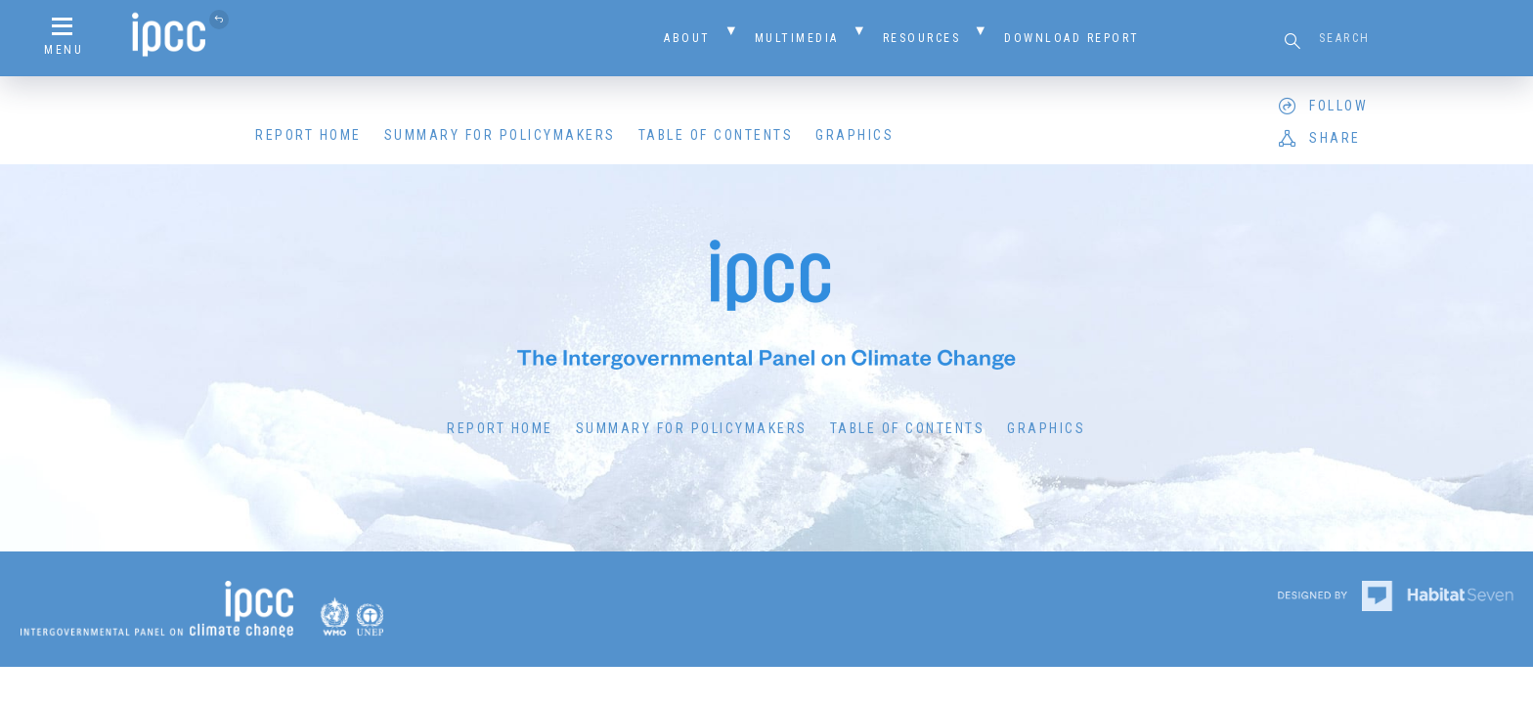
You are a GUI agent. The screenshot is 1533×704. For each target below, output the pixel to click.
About (687, 38)
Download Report (1072, 38)
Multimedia (797, 38)
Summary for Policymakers (500, 135)
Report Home (308, 135)
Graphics (854, 135)
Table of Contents (716, 135)
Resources (922, 38)
